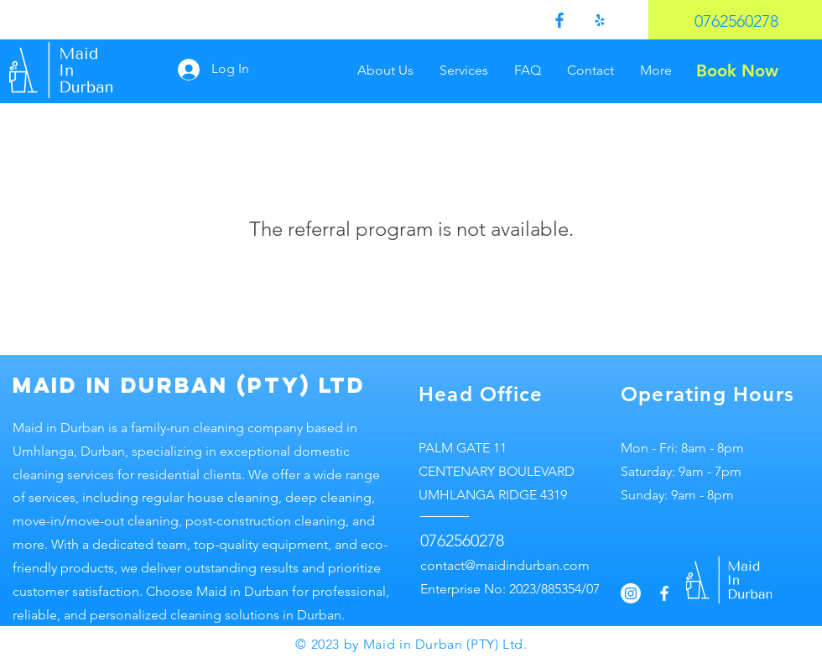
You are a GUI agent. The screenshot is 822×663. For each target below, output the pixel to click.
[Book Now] (737, 70)
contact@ (448, 565)
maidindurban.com (533, 565)
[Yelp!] (600, 20)
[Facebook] (559, 20)
